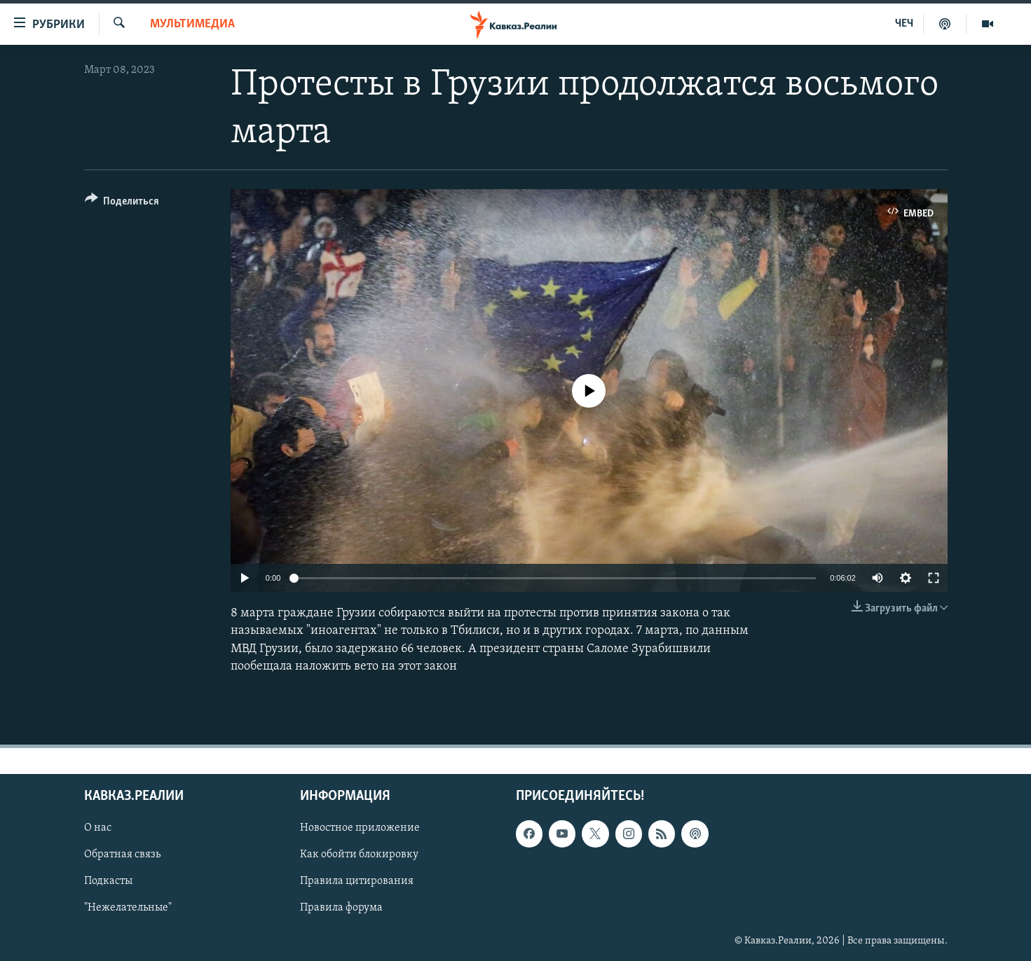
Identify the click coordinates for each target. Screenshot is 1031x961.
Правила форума (341, 908)
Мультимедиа (192, 24)
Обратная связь (122, 854)
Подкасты (108, 881)
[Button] (122, 203)
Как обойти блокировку (359, 854)
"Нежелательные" (128, 908)
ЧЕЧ (904, 23)
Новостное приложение (360, 828)
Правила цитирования (357, 881)
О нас (97, 828)
